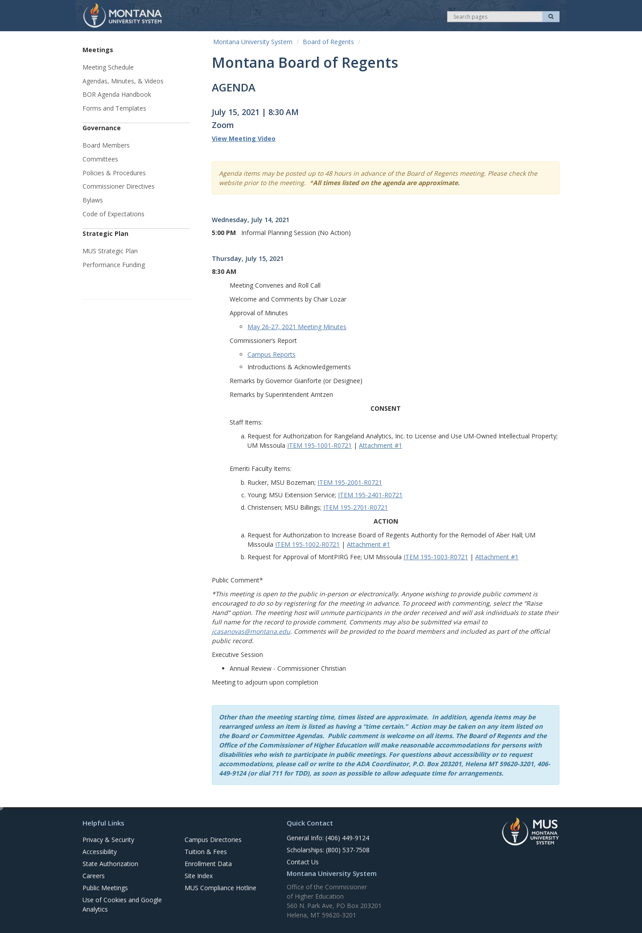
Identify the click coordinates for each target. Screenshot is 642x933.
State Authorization (110, 863)
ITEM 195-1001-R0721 (319, 445)
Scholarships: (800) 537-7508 (328, 850)
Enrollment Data (208, 863)
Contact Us (303, 862)
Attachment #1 (380, 445)
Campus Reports (271, 354)
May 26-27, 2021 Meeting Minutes (296, 326)
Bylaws (92, 200)
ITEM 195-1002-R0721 (307, 544)
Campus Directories (213, 839)
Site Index (199, 875)
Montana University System (252, 41)
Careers (93, 875)
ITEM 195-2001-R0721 (349, 482)
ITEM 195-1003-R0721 (435, 557)
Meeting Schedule (108, 67)
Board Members (106, 145)
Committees (100, 159)
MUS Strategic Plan (110, 251)
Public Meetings (105, 887)
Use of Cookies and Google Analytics (122, 904)
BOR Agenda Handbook (116, 94)
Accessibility (99, 851)
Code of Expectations (113, 214)
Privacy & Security (108, 839)
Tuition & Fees (206, 851)
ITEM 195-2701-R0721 (355, 507)
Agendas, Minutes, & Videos (123, 81)
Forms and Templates (114, 108)
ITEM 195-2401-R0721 (370, 495)
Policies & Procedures (114, 173)
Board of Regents (328, 41)
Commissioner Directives (118, 186)
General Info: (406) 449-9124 (328, 838)
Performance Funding (113, 264)
